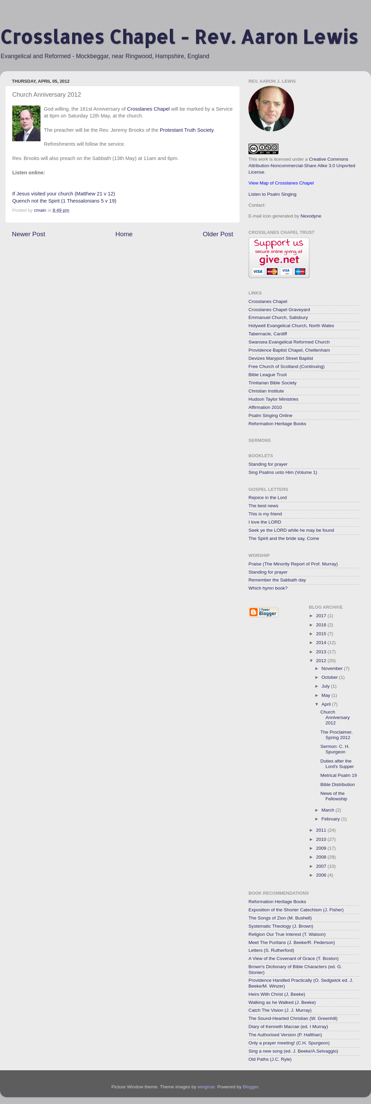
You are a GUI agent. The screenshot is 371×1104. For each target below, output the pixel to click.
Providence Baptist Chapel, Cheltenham (289, 350)
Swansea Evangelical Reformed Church (289, 342)
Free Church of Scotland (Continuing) (286, 366)
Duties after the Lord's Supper (337, 763)
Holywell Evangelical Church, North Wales (291, 325)
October (330, 677)
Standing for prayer (268, 464)
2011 (321, 830)
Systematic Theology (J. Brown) (280, 926)
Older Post (218, 234)
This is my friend (265, 513)
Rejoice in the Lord (267, 497)
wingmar (205, 1086)
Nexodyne (311, 216)
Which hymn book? (268, 588)
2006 (321, 875)
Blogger (250, 1086)
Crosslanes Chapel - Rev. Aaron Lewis (179, 37)
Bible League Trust (267, 374)
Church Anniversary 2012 (335, 717)
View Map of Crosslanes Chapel (281, 183)
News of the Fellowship (333, 796)
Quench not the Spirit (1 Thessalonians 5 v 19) (64, 201)
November (333, 668)
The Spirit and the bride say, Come (283, 538)
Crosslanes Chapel (148, 109)
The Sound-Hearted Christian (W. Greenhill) (293, 1018)
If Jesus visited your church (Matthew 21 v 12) (63, 193)
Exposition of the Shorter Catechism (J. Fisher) (296, 909)
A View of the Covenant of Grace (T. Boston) (293, 958)
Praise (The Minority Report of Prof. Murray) (293, 563)
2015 (321, 633)
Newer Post (28, 234)
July (326, 686)
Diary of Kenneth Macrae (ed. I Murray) (288, 1026)
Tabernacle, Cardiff (267, 333)
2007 (321, 866)
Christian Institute (266, 391)
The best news (263, 505)
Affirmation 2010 (265, 407)
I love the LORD (264, 522)
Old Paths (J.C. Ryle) (270, 1059)
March (329, 810)
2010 (321, 839)
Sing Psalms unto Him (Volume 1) (282, 472)
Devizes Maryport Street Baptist (280, 358)
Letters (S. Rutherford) (271, 950)
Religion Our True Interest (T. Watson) (287, 934)
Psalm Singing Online (270, 415)
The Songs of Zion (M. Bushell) (280, 918)
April (327, 704)
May (327, 695)
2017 (321, 615)
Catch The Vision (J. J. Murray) (280, 1010)
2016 (321, 624)
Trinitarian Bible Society (272, 382)
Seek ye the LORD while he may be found (291, 530)
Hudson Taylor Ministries (273, 399)
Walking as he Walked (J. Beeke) (282, 1002)
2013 (321, 651)
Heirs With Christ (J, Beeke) (276, 994)
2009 (321, 848)
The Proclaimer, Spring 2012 (336, 735)
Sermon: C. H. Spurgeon (335, 749)
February (331, 818)
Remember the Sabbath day (277, 579)
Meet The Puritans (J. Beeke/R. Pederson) (291, 942)
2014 (321, 642)
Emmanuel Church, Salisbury (278, 317)
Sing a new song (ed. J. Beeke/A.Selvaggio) (293, 1051)
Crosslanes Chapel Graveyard (279, 309)
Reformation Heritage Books (277, 423)
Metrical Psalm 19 (338, 775)
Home (123, 234)
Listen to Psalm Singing (272, 194)
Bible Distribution (337, 784)
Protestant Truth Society (186, 130)
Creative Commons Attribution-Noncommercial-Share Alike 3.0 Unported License (301, 166)
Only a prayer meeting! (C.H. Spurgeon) (289, 1042)
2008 (321, 857)
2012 (321, 660)
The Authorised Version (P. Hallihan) (285, 1034)
